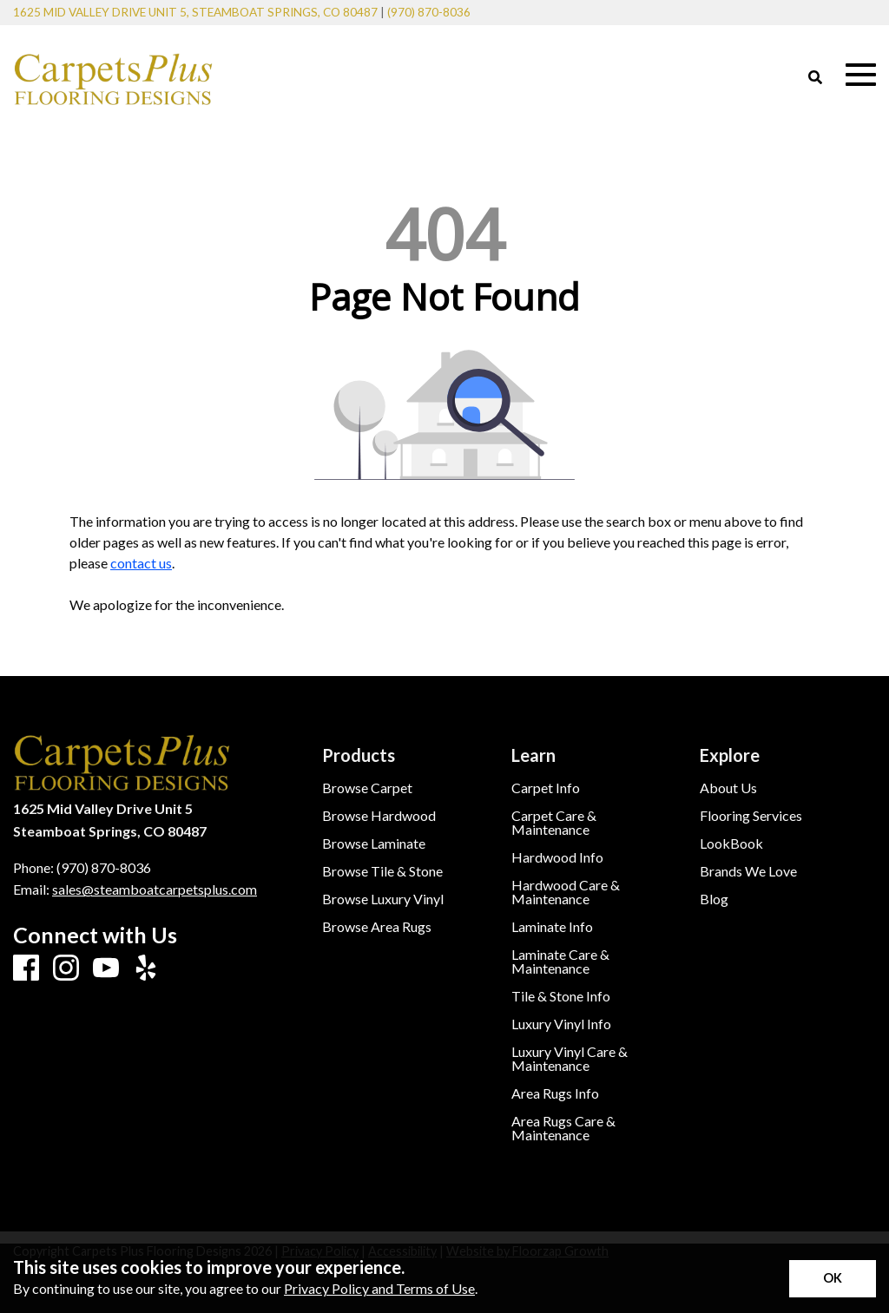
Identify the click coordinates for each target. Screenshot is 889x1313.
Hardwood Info (557, 857)
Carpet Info (545, 788)
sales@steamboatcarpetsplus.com (154, 889)
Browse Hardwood (379, 816)
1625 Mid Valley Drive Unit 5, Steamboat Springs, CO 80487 (195, 12)
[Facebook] (26, 968)
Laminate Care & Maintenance (560, 961)
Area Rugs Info (555, 1093)
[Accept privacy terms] (832, 1278)
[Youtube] (106, 968)
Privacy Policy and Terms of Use (379, 1288)
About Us (728, 788)
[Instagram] (66, 968)
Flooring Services (751, 816)
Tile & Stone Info (560, 996)
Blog (714, 899)
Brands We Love (748, 871)
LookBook (731, 843)
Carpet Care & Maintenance (553, 823)
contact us (141, 563)
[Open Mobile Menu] (861, 75)
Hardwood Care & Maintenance (565, 892)
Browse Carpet (367, 788)
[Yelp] (146, 968)
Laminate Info (552, 927)
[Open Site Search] (815, 78)
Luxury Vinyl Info (561, 1024)
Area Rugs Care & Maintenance (563, 1128)
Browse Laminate (373, 843)
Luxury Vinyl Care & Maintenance (569, 1059)
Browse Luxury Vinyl (383, 899)
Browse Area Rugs (376, 927)
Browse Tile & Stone (382, 871)
